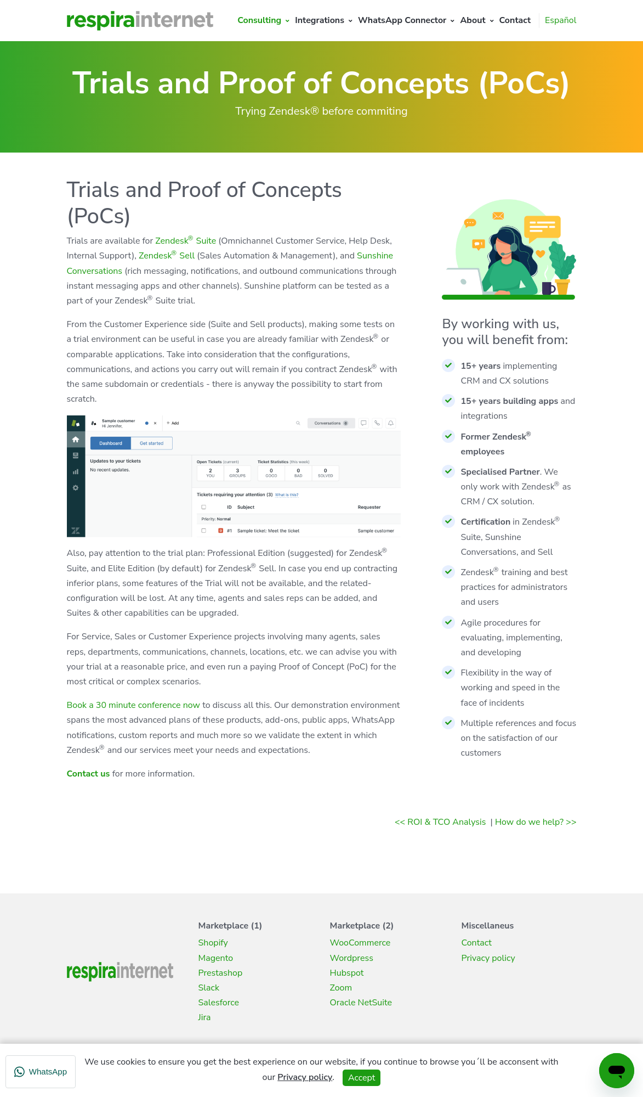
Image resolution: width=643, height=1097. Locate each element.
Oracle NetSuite (361, 1003)
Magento (216, 958)
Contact (515, 20)
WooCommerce (360, 943)
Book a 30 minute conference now (134, 705)
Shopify (213, 943)
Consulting (259, 20)
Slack (208, 988)
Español (560, 20)
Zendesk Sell (167, 256)
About (472, 20)
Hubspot (347, 973)
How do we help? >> (536, 822)
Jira (204, 1017)
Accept (361, 1078)
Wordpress (351, 958)
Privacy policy (488, 958)
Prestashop (220, 973)
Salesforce (219, 1003)
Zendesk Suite (185, 241)
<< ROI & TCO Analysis (441, 822)
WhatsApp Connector (402, 20)
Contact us (88, 774)
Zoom (341, 988)
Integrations (319, 20)
